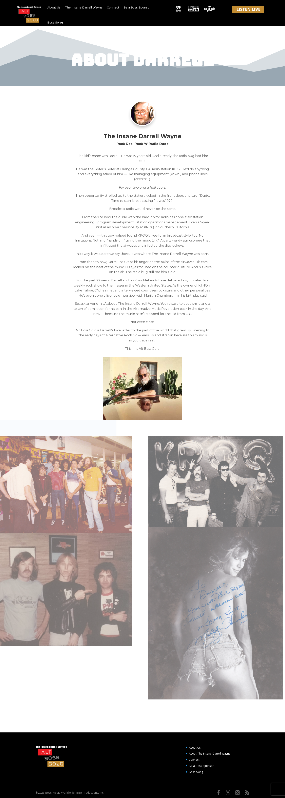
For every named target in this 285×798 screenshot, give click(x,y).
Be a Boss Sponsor (137, 7)
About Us (54, 7)
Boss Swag (55, 22)
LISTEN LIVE (248, 9)
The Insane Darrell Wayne (84, 7)
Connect (113, 7)
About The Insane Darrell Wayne (209, 753)
